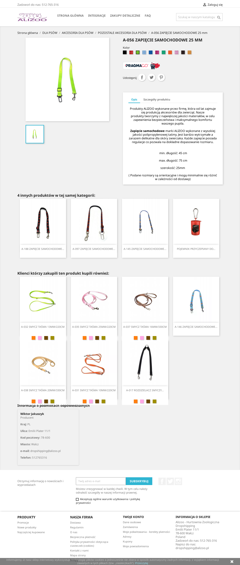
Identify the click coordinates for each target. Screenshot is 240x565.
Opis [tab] (134, 99)
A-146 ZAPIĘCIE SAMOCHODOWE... (196, 326)
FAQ (148, 16)
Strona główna (70, 16)
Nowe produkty (26, 527)
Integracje (97, 16)
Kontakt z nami (79, 550)
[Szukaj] (199, 17)
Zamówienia (130, 527)
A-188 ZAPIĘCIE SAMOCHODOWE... (42, 249)
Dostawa (75, 522)
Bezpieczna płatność (82, 537)
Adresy (127, 536)
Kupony (127, 541)
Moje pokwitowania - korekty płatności (146, 532)
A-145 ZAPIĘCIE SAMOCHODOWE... (145, 249)
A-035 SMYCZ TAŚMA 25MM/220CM (94, 326)
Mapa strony (78, 555)
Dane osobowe (132, 522)
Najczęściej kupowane (31, 532)
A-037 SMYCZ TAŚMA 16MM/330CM (145, 326)
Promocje (23, 522)
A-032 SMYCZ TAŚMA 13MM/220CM (43, 326)
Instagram (178, 481)
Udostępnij (142, 77)
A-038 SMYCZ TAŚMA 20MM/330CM (43, 390)
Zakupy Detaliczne (125, 16)
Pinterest (161, 77)
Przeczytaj (141, 563)
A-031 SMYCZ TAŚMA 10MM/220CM (94, 390)
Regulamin (77, 527)
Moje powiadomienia (136, 546)
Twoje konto (133, 517)
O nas (73, 532)
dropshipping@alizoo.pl (192, 548)
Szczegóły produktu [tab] (156, 99)
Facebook (162, 481)
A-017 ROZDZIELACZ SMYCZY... (145, 390)
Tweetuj (151, 77)
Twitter (170, 481)
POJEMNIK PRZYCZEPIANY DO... (196, 249)
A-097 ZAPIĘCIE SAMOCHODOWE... (94, 249)
